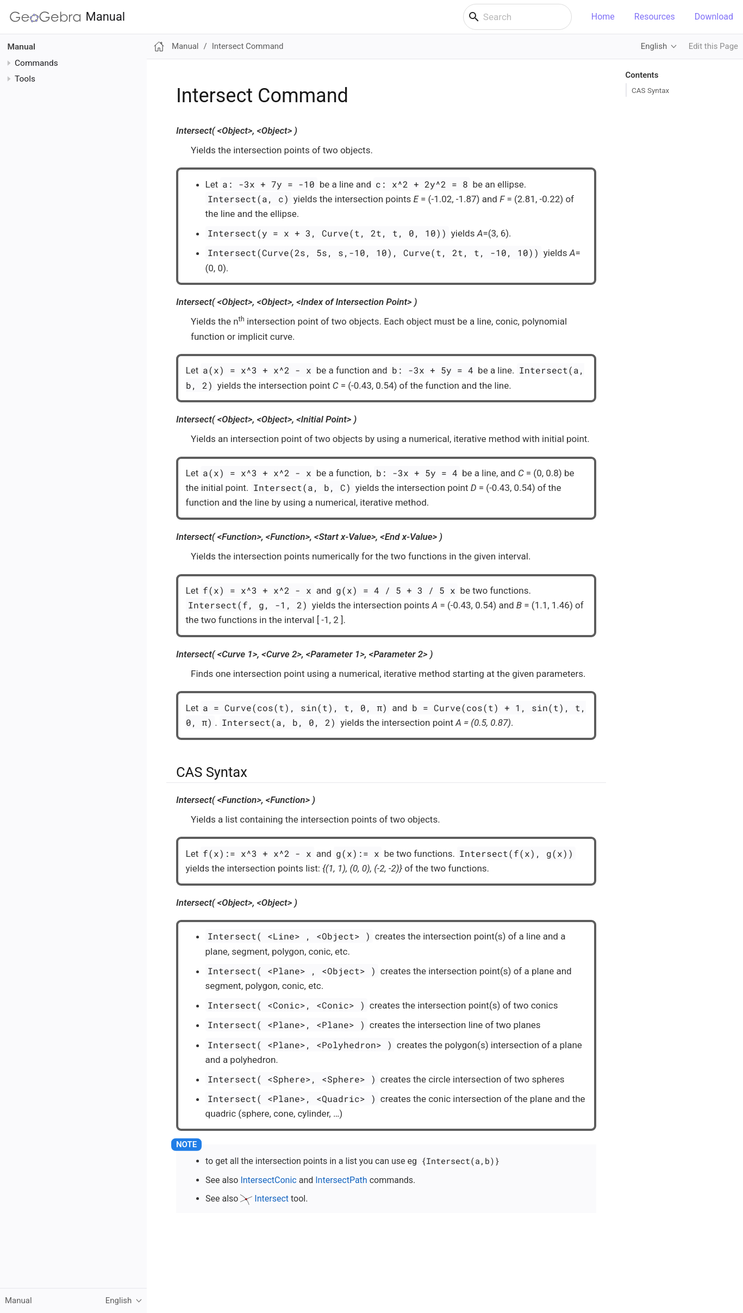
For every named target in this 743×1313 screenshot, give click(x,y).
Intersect (271, 1198)
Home (603, 16)
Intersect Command (248, 46)
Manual (67, 17)
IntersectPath (341, 1180)
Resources (654, 16)
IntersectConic (268, 1180)
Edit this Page (713, 46)
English (654, 46)
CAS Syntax (650, 90)
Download (714, 16)
